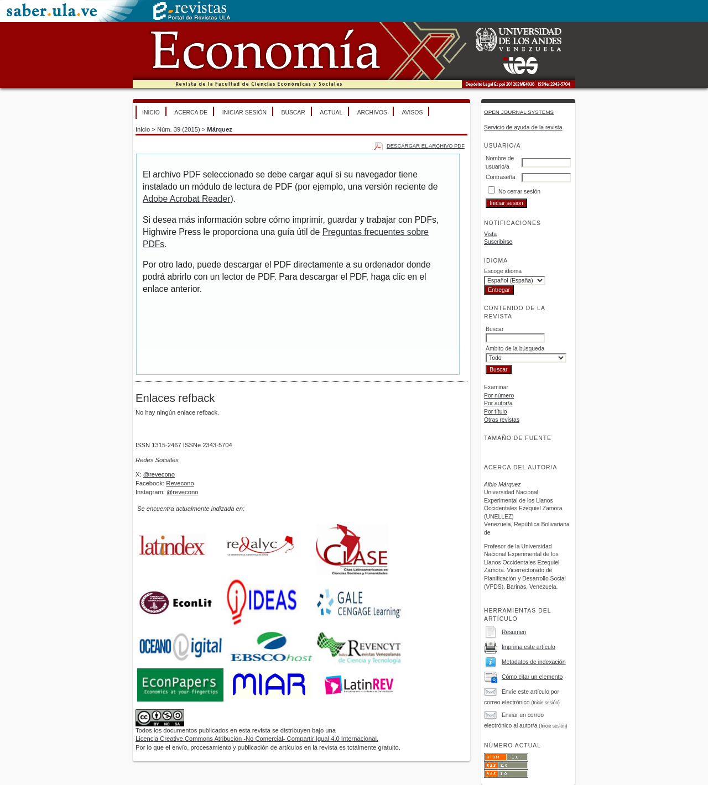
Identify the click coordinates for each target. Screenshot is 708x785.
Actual (331, 112)
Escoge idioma (503, 271)
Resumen (514, 632)
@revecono (159, 474)
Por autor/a (498, 403)
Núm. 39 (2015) (178, 129)
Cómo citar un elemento (532, 677)
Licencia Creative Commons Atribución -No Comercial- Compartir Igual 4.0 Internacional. (257, 738)
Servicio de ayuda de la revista (523, 127)
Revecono (180, 483)
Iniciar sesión (244, 112)
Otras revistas (501, 420)
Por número (499, 396)
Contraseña (501, 177)
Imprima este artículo (528, 647)
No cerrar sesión (519, 192)
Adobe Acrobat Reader (186, 198)
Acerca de (190, 112)
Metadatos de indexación (534, 662)
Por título (495, 412)
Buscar (293, 112)
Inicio (151, 112)
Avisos (412, 112)
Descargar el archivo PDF (426, 146)
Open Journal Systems (519, 112)
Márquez (219, 129)
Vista (490, 234)
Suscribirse (498, 242)
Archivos (372, 112)
